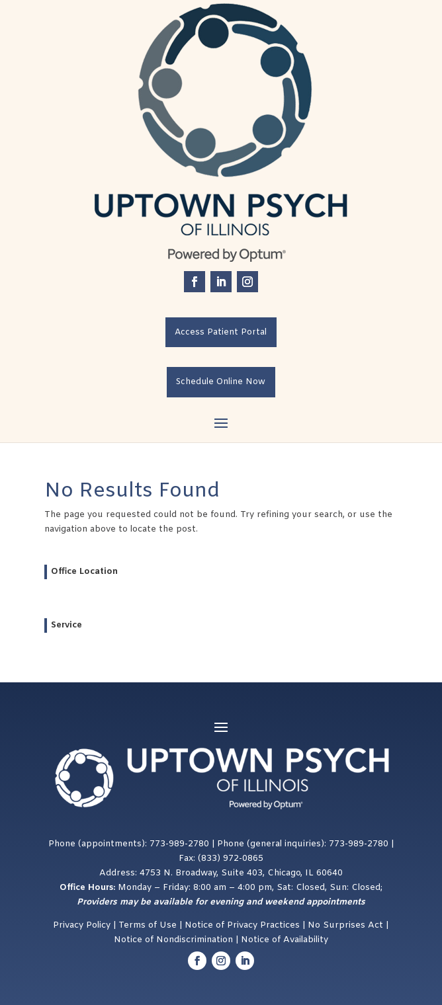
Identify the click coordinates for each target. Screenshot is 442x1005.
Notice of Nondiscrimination (173, 939)
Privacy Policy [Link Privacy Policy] (82, 925)
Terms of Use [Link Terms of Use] (147, 925)
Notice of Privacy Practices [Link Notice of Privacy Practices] (242, 925)
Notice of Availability (284, 939)
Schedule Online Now (220, 381)
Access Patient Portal (221, 332)
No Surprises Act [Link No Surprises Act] (347, 925)
